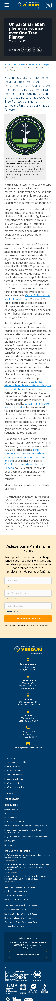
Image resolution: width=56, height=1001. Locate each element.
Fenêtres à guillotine (13, 779)
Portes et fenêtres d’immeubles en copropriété (25, 825)
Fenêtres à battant (12, 766)
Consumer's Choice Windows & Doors (21, 922)
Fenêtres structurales (14, 787)
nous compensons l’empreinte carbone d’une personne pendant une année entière (26, 455)
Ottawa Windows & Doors (16, 895)
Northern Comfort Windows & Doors (20, 913)
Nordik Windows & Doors (15, 909)
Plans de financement (14, 821)
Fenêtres (9, 758)
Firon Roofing (10, 840)
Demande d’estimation (28, 954)
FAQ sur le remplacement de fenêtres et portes (25, 836)
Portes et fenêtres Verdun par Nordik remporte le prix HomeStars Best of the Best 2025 (26, 877)
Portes (8, 793)
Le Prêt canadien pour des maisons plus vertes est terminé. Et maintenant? (27, 856)
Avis (6, 813)
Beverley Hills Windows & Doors (18, 918)
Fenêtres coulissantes (14, 774)
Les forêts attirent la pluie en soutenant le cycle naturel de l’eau (27, 385)
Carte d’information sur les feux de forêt (27, 297)
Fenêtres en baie (12, 783)
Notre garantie (11, 817)
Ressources (19, 64)
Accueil (8, 64)
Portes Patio (11, 799)
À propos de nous (12, 809)
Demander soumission (28, 618)
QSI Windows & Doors (14, 926)
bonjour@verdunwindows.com (28, 747)
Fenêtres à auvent (12, 770)
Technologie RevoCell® (15, 762)
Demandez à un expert (39, 64)
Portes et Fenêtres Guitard (16, 899)
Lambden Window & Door (15, 891)
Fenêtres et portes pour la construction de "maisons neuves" (23, 831)
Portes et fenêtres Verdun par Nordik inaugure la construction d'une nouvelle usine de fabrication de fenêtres (27, 867)
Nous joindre (10, 845)
